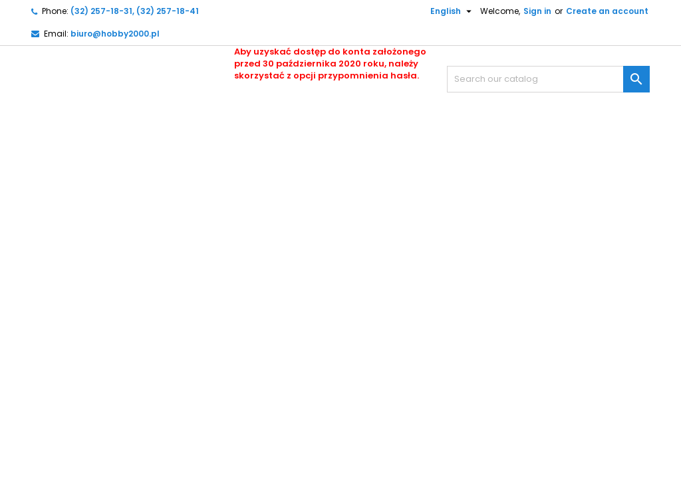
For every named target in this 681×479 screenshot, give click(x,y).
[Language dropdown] (446, 11)
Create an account (607, 11)
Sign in (537, 11)
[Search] (548, 79)
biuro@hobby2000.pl (115, 33)
